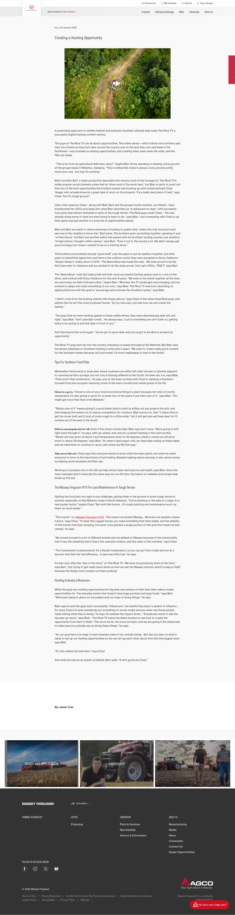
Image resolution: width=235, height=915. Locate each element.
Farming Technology (164, 12)
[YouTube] (56, 868)
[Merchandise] (169, 3)
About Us (208, 12)
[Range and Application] (42, 763)
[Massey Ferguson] (31, 8)
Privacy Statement (51, 896)
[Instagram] (35, 868)
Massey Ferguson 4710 (90, 517)
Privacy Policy (68, 900)
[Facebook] (24, 868)
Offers (181, 12)
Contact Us (176, 846)
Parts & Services (130, 824)
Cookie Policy (29, 900)
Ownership (194, 12)
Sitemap (85, 900)
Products (146, 12)
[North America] (80, 803)
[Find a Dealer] (205, 3)
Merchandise (128, 830)
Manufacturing (178, 824)
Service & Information (133, 835)
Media (172, 830)
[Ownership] (117, 763)
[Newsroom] (149, 3)
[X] (45, 868)
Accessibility (48, 900)
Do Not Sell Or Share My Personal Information (90, 896)
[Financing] (192, 763)
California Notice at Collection (136, 896)
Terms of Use (29, 896)
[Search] (187, 3)
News (172, 835)
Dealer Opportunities (182, 852)
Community (176, 841)
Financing (77, 824)
